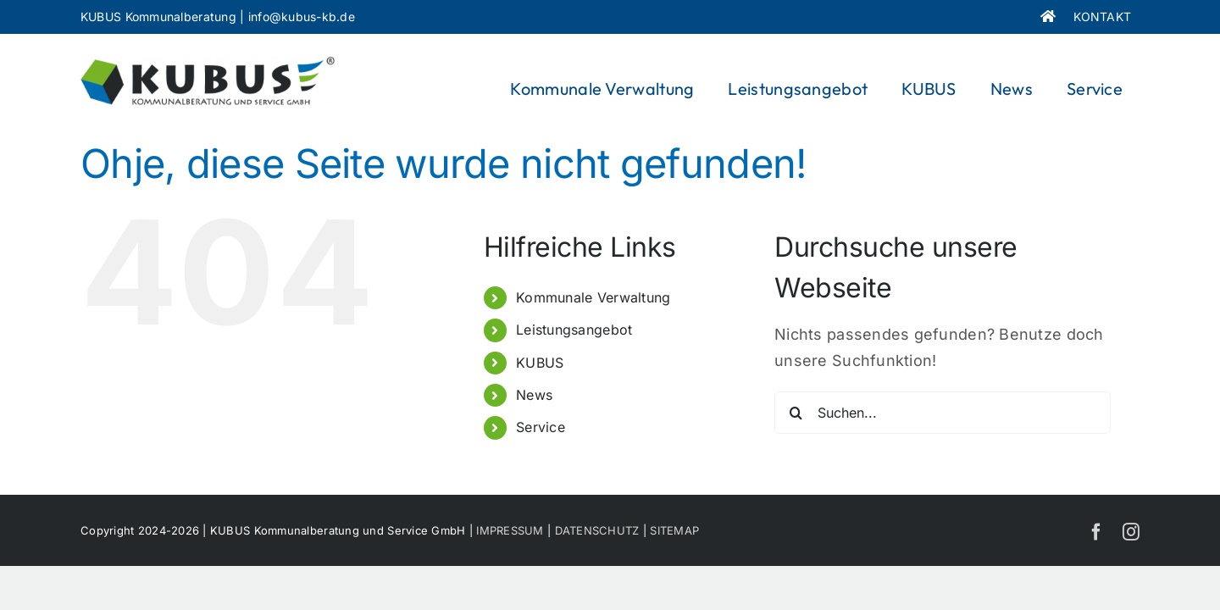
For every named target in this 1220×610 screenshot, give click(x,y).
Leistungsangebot (574, 329)
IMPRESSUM (509, 530)
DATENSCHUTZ (597, 530)
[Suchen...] (942, 412)
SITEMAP (674, 530)
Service (540, 427)
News (534, 394)
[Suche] (795, 412)
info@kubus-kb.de (301, 16)
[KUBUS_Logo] (207, 64)
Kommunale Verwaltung (593, 297)
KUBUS (539, 362)
